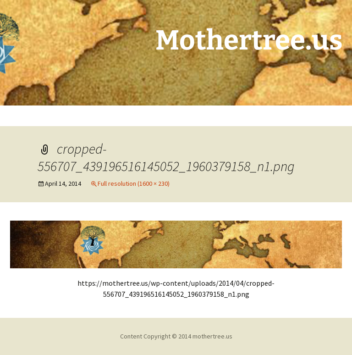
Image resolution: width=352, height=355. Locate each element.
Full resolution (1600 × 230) (134, 183)
